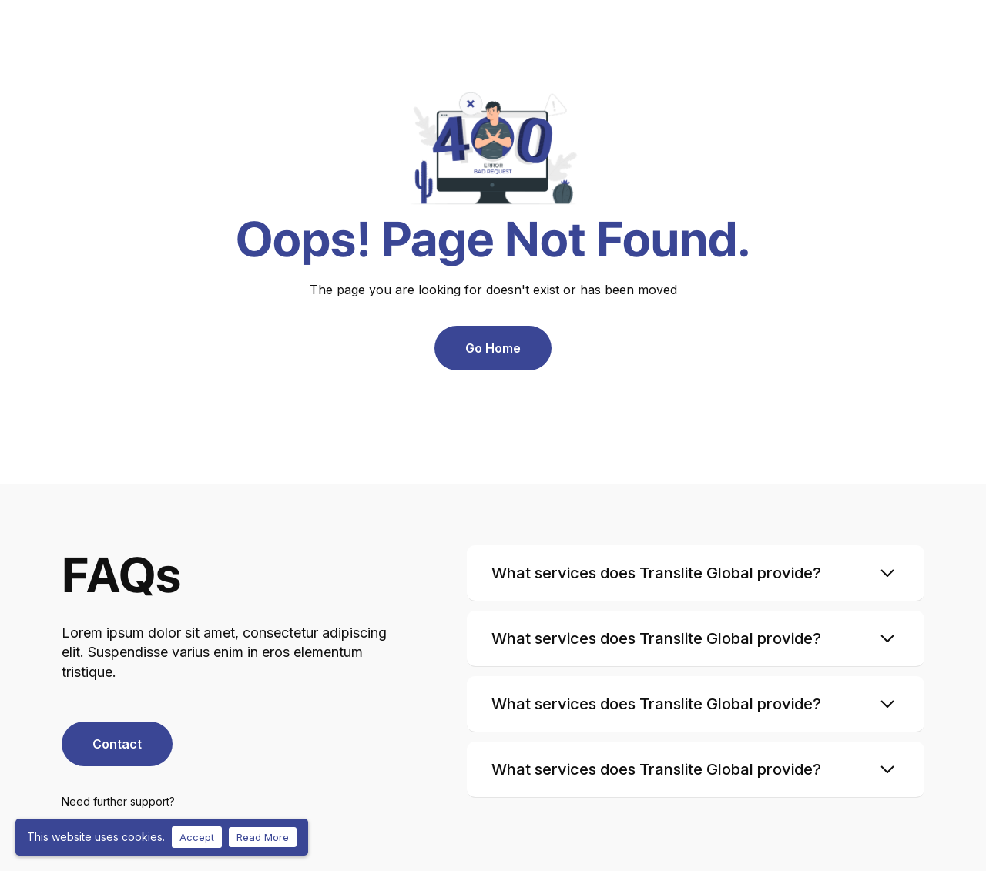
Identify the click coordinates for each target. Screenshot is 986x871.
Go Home (493, 348)
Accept (196, 837)
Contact (117, 744)
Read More (262, 837)
